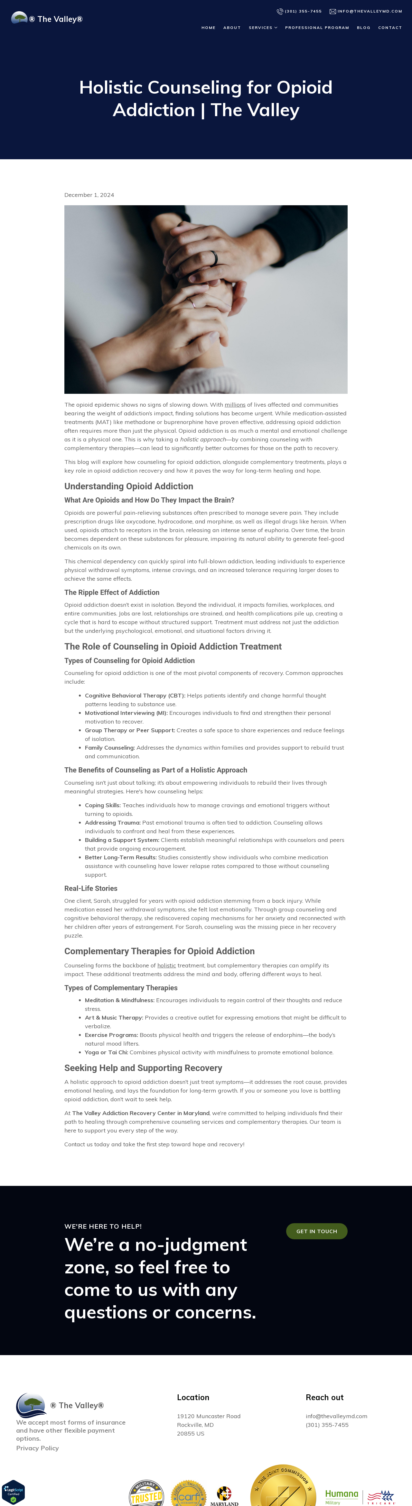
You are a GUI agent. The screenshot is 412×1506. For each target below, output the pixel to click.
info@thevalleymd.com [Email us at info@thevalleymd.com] (337, 1416)
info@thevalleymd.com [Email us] (366, 11)
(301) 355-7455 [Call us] (299, 11)
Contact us (78, 1144)
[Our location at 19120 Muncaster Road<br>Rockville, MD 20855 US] (209, 1424)
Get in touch (316, 1231)
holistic (166, 965)
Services (261, 27)
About (232, 27)
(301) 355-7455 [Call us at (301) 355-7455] (327, 1424)
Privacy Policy (37, 1448)
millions (235, 404)
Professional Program (317, 27)
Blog (363, 27)
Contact (390, 27)
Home (208, 27)
